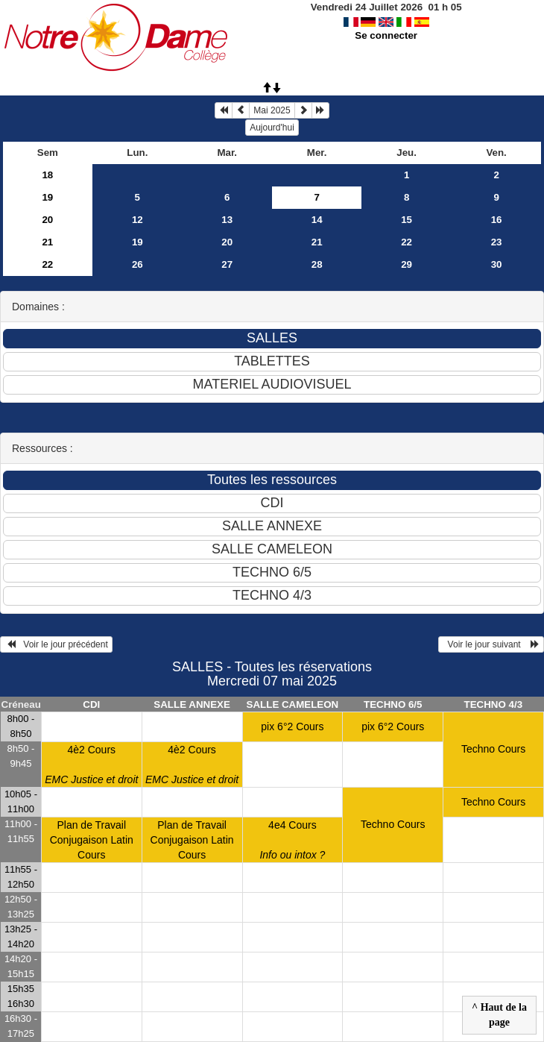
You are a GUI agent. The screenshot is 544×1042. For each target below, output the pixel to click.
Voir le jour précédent (56, 644)
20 (47, 219)
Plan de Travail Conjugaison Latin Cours (91, 840)
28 (317, 264)
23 (496, 242)
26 (137, 264)
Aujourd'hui (272, 127)
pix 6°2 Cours (292, 726)
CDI (91, 704)
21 (47, 242)
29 (406, 264)
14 (317, 219)
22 (406, 242)
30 (496, 264)
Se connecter (386, 35)
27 (227, 264)
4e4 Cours (292, 840)
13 (227, 219)
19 (47, 197)
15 (406, 219)
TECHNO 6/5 (393, 704)
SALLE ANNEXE (192, 704)
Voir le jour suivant (491, 644)
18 (47, 175)
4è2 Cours (91, 764)
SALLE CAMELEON (293, 704)
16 (496, 219)
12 (137, 219)
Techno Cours (493, 749)
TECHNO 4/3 (493, 704)
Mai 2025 (271, 110)
